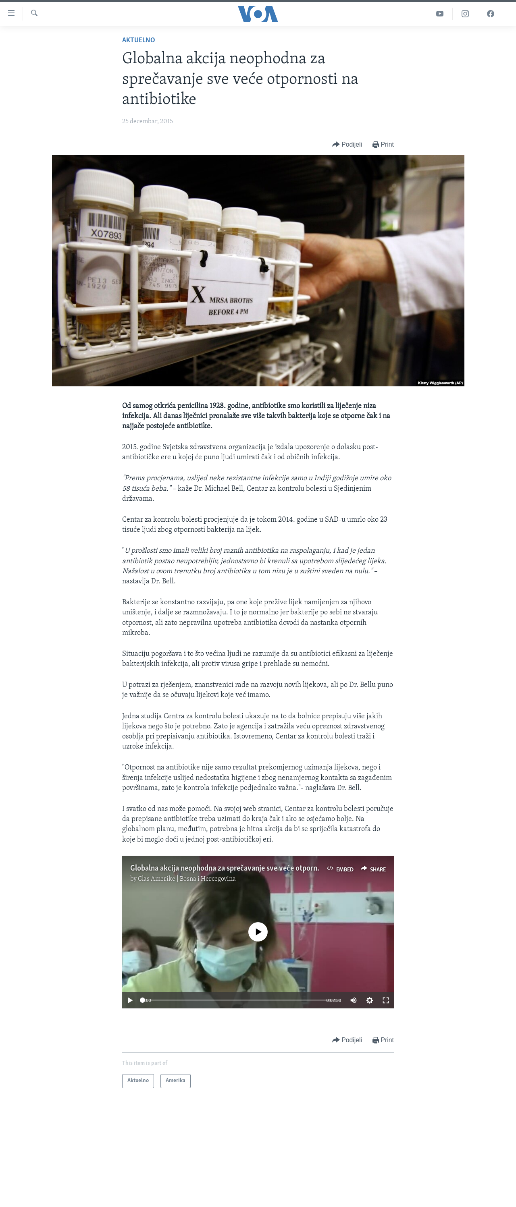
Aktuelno (138, 40)
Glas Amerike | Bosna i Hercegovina (187, 879)
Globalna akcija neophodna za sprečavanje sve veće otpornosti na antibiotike (252, 869)
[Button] (347, 144)
